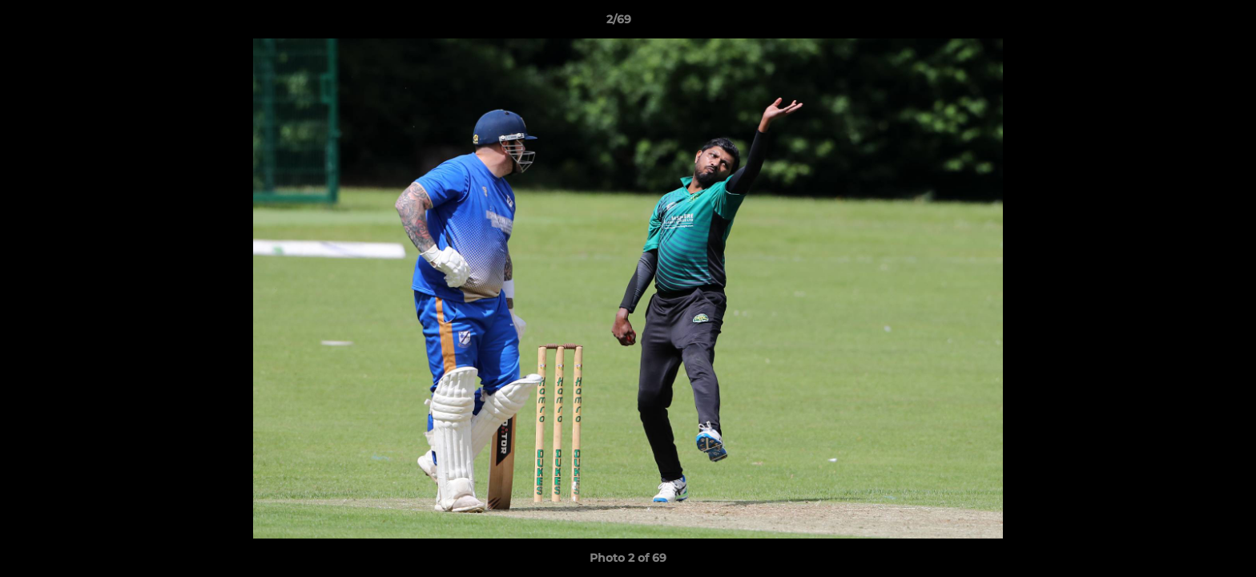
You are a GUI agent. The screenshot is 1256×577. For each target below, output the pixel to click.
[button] (1188, 23)
